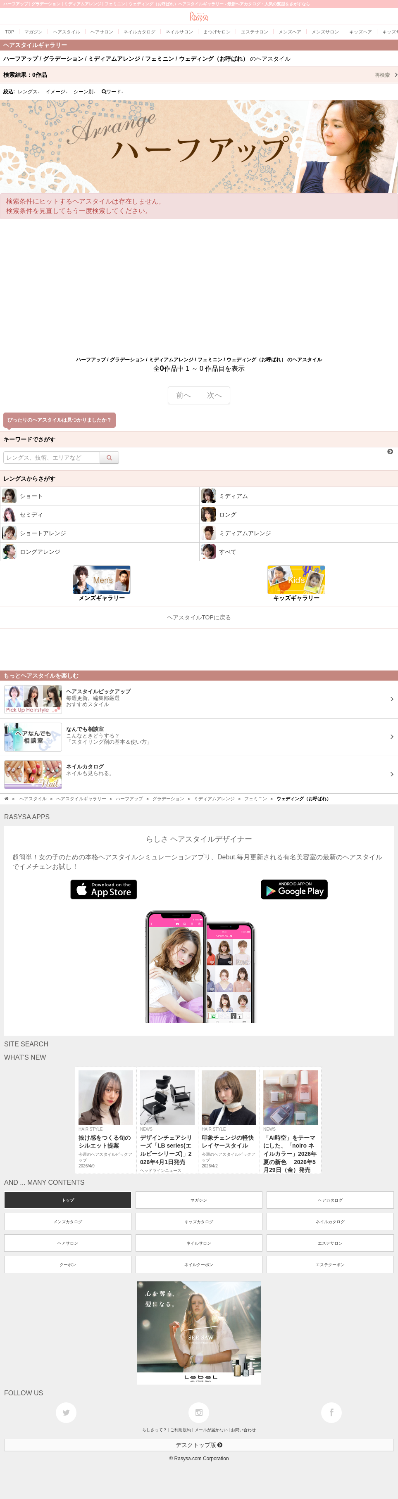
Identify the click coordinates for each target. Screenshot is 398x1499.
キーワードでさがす (29, 439)
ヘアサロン (67, 1243)
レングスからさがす (29, 478)
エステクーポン (330, 1264)
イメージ (56, 92)
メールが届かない (211, 1430)
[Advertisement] (199, 294)
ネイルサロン (198, 1243)
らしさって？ (154, 1430)
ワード (113, 92)
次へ (214, 395)
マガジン (199, 1200)
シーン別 (85, 92)
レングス (29, 92)
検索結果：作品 (200, 74)
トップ (68, 1200)
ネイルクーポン (198, 1264)
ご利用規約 (180, 1430)
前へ (183, 395)
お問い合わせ (243, 1430)
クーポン (68, 1264)
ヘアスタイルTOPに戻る (199, 617)
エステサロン (330, 1243)
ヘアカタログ (330, 1200)
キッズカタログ (198, 1221)
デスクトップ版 (199, 1445)
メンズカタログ (67, 1221)
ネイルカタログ (330, 1221)
